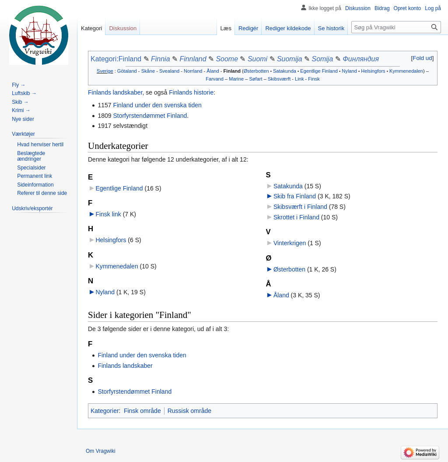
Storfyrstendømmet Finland (150, 115)
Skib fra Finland (294, 196)
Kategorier (105, 410)
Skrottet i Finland (296, 217)
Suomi (257, 59)
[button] (422, 58)
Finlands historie (191, 92)
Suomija (289, 59)
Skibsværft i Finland (300, 206)
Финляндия (361, 59)
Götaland (127, 71)
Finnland (192, 59)
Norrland (193, 71)
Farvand (215, 78)
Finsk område (142, 410)
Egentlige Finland (319, 71)
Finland (232, 71)
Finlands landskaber (115, 92)
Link (299, 78)
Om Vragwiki (101, 451)
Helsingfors (373, 71)
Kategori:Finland (116, 59)
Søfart (255, 78)
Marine (236, 78)
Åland (212, 71)
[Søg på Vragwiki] (396, 27)
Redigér (248, 28)
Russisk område (189, 410)
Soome (227, 59)
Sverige (105, 71)
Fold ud (422, 58)
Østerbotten (256, 71)
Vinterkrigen (289, 243)
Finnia (160, 59)
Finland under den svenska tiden (157, 105)
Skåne (148, 71)
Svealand (169, 71)
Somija (322, 59)
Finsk (313, 78)
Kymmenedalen (406, 71)
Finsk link (108, 214)
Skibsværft (279, 78)
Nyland (349, 71)
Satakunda (284, 71)
